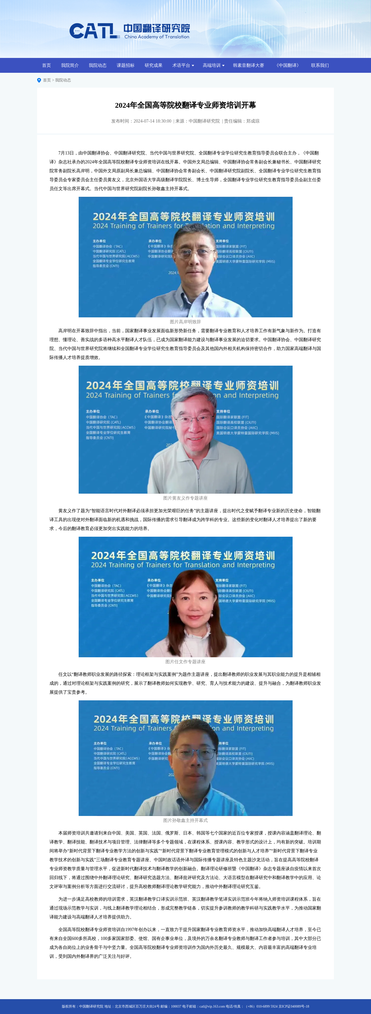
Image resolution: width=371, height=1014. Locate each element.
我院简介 (70, 65)
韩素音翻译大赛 (248, 65)
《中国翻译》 (287, 65)
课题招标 (126, 65)
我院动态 (98, 65)
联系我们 (320, 65)
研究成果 (153, 65)
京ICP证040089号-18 (293, 1006)
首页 (46, 65)
